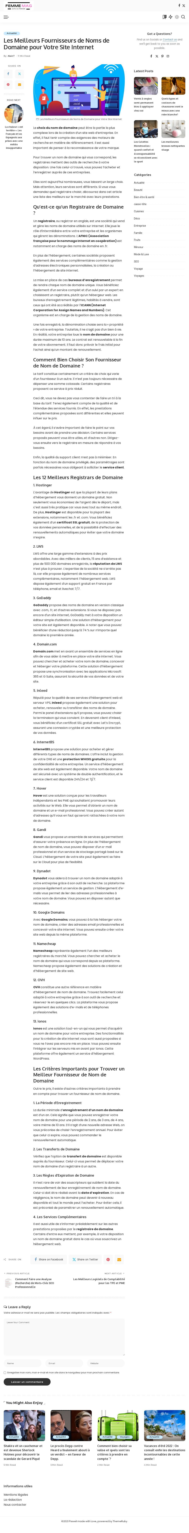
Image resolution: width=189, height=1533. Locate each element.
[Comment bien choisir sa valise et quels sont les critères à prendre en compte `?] (118, 1428)
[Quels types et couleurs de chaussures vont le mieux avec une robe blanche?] (173, 86)
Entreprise (140, 225)
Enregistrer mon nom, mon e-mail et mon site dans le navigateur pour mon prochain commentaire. (63, 1375)
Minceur (138, 246)
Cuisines (139, 211)
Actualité (12, 33)
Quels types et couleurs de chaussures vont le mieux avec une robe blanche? (172, 106)
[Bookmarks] (164, 17)
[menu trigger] (8, 17)
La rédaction (13, 1506)
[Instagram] (168, 56)
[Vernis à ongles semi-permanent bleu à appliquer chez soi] (146, 86)
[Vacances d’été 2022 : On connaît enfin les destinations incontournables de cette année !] (164, 1428)
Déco (137, 218)
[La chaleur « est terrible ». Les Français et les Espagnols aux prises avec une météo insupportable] (14, 113)
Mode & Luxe (141, 254)
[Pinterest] (8, 84)
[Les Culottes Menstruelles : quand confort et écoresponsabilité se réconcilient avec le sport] (146, 129)
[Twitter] (183, 5)
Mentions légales (16, 1501)
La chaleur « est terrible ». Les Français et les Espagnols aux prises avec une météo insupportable (14, 137)
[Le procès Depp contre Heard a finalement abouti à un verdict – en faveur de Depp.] (71, 1428)
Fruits (137, 239)
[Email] (19, 84)
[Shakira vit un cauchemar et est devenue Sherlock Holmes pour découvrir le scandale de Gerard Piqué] (24, 1428)
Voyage (138, 268)
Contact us (170, 39)
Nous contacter (15, 1511)
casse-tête (140, 203)
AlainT (11, 56)
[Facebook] (179, 5)
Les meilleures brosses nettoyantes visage (173, 145)
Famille (138, 232)
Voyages (139, 275)
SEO (136, 261)
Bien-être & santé (144, 196)
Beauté (138, 189)
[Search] (183, 17)
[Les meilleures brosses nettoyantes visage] (173, 129)
